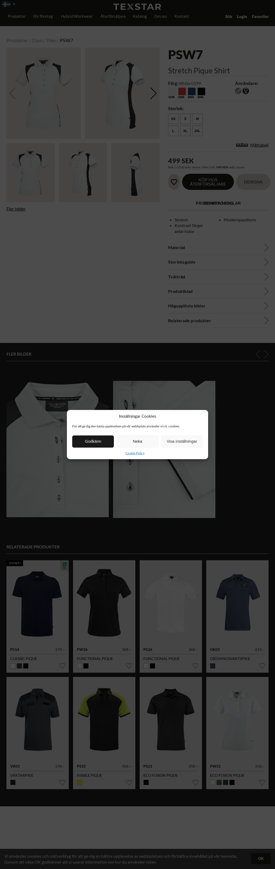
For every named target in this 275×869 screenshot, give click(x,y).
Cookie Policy (134, 453)
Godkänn (93, 441)
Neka (137, 441)
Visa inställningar (182, 441)
